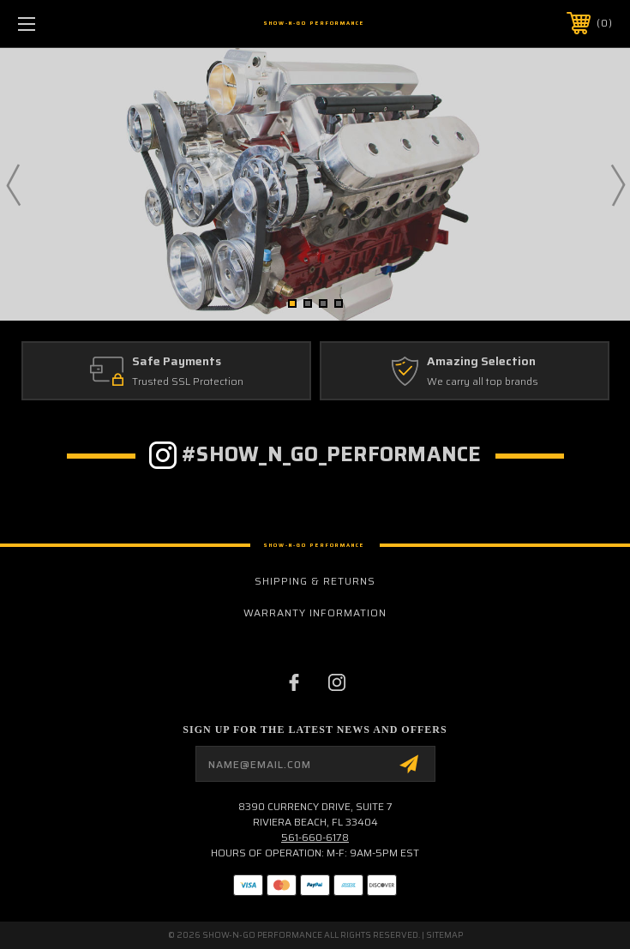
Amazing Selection (481, 361)
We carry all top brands (482, 381)
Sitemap (444, 934)
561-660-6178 (315, 837)
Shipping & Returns (315, 581)
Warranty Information (315, 612)
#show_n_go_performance (332, 454)
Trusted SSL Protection (187, 381)
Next (617, 184)
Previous (12, 184)
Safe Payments (176, 361)
